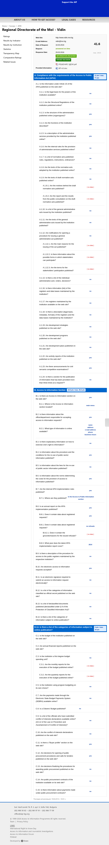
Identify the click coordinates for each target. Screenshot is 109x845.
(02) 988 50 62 (20, 810)
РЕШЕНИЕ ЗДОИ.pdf (68, 64)
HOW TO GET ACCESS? (43, 19)
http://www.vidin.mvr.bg (64, 38)
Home (4, 26)
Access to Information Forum (22, 834)
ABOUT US (19, 19)
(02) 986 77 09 (48, 810)
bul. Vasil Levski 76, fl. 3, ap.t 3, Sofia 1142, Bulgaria (35, 807)
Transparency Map (11, 53)
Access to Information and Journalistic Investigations (31, 831)
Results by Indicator (11, 40)
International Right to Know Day (23, 828)
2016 (19, 26)
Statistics (7, 49)
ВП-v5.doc (63, 68)
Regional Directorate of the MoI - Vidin (34, 29)
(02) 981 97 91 (34, 810)
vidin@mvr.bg (61, 41)
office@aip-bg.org (22, 814)
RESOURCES (88, 19)
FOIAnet (13, 837)
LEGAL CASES (69, 19)
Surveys (12, 26)
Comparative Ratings (12, 57)
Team (12, 821)
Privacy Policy (22, 821)
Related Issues (9, 61)
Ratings (6, 36)
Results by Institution (12, 44)
